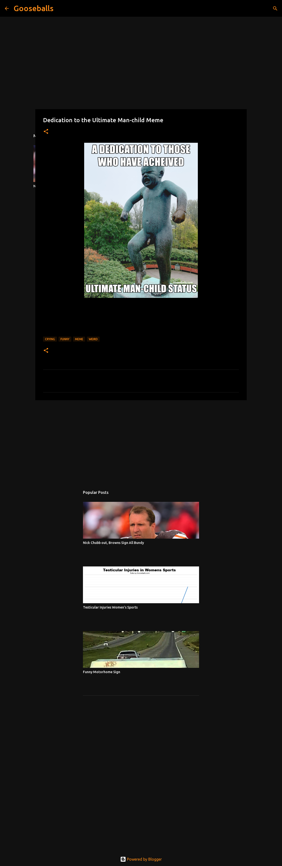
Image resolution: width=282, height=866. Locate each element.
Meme (79, 339)
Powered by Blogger (141, 859)
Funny (64, 339)
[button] (46, 131)
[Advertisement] (141, 441)
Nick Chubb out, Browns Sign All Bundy (113, 543)
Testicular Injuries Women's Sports (110, 607)
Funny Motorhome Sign (101, 672)
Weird (93, 339)
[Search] (60, 8)
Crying (50, 339)
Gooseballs (33, 8)
